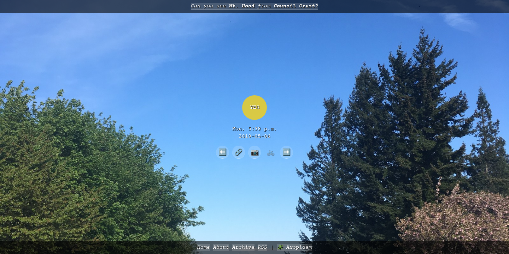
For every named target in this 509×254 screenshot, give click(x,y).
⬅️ (222, 152)
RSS (262, 247)
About (221, 247)
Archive (243, 247)
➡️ (286, 152)
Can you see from (254, 6)
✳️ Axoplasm (294, 247)
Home (203, 247)
